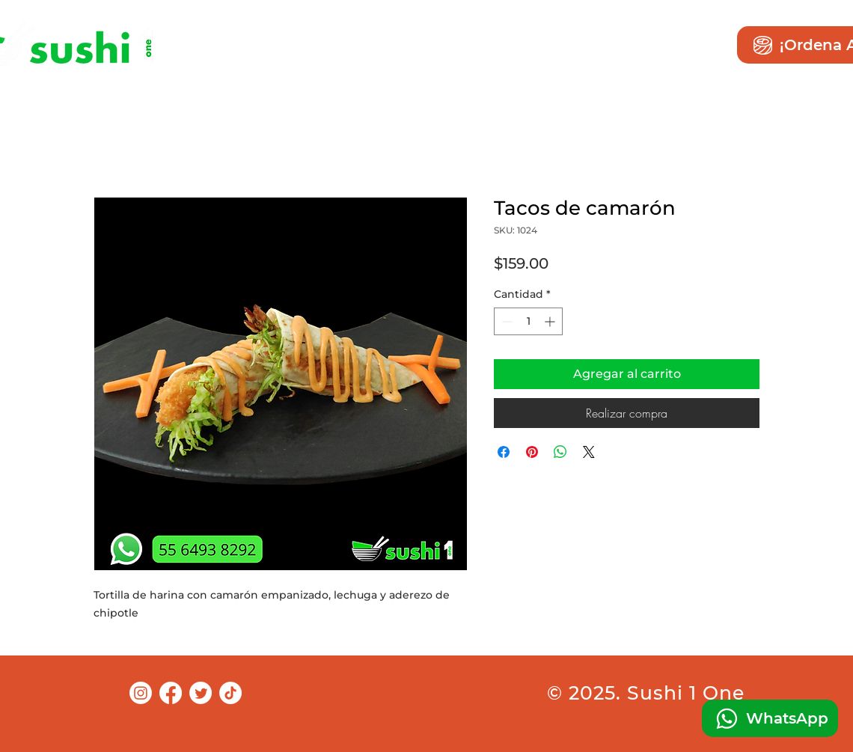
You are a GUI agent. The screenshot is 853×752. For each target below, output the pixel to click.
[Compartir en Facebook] (504, 452)
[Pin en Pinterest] (532, 452)
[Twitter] (200, 693)
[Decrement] (505, 321)
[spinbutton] (528, 321)
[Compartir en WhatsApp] (560, 452)
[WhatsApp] (770, 718)
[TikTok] (230, 693)
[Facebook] (170, 693)
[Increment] (551, 321)
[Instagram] (140, 693)
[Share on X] (589, 452)
